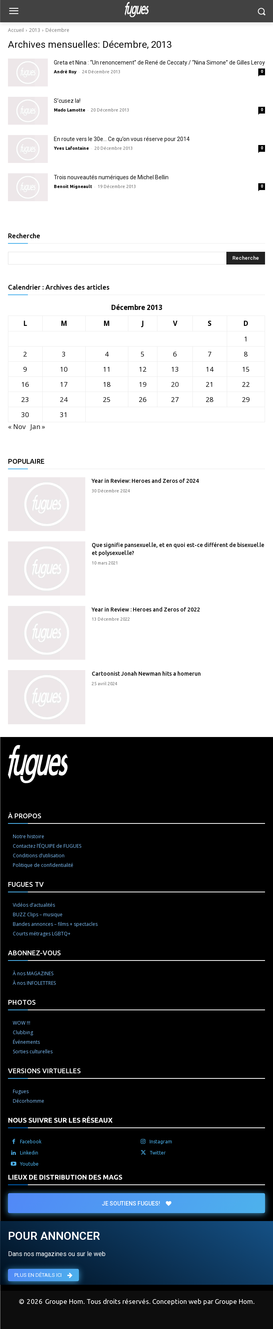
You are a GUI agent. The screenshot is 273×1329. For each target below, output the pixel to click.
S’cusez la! (67, 101)
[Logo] (136, 9)
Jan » (37, 426)
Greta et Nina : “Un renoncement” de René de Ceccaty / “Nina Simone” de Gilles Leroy (159, 62)
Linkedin (29, 1152)
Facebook (30, 1141)
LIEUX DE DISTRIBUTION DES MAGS (65, 1177)
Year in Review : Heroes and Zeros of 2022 (146, 609)
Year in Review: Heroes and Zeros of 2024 (145, 481)
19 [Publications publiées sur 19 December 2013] (143, 384)
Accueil (16, 30)
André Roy (65, 71)
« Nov (17, 426)
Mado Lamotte (69, 110)
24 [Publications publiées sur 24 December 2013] (64, 399)
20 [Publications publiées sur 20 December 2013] (175, 384)
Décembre (57, 30)
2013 (34, 30)
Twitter (157, 1152)
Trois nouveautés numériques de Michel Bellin (111, 177)
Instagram (160, 1141)
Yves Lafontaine (71, 148)
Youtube (29, 1163)
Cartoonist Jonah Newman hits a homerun (146, 673)
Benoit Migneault (73, 186)
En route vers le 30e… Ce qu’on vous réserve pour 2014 (122, 139)
